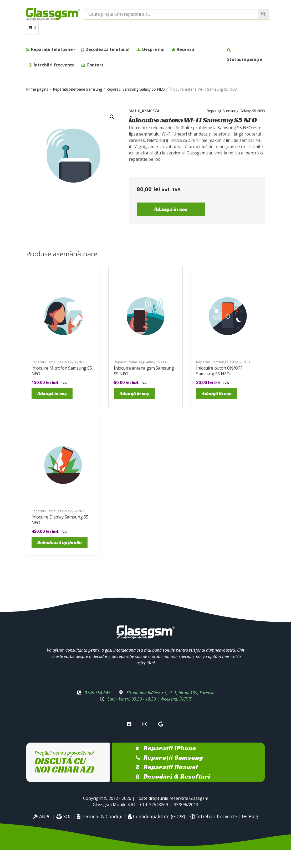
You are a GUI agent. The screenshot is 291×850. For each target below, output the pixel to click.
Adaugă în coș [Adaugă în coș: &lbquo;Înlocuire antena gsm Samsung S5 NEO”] (134, 393)
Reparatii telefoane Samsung (77, 89)
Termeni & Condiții (99, 816)
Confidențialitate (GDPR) (156, 816)
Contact (95, 65)
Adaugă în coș (171, 209)
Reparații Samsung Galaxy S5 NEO (135, 89)
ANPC (42, 816)
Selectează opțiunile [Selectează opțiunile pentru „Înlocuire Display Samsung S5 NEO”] (59, 542)
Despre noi (153, 49)
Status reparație (244, 59)
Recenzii (185, 49)
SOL (64, 816)
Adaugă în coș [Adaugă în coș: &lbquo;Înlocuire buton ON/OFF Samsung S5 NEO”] (216, 393)
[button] (112, 117)
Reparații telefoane (52, 49)
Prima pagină (37, 89)
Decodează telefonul (107, 49)
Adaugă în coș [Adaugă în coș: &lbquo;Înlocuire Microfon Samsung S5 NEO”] (52, 393)
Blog (250, 816)
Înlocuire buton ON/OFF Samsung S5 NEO (219, 371)
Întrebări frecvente (54, 65)
